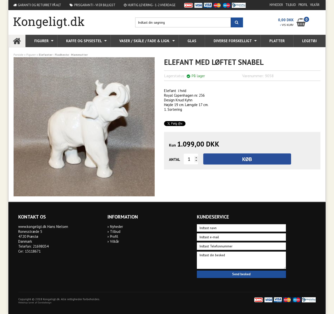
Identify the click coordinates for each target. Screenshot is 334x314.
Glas (191, 40)
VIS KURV (287, 25)
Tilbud (290, 5)
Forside (18, 54)
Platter (277, 40)
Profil (303, 5)
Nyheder (276, 5)
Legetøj (309, 40)
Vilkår (314, 5)
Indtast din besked (241, 260)
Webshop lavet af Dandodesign (35, 302)
